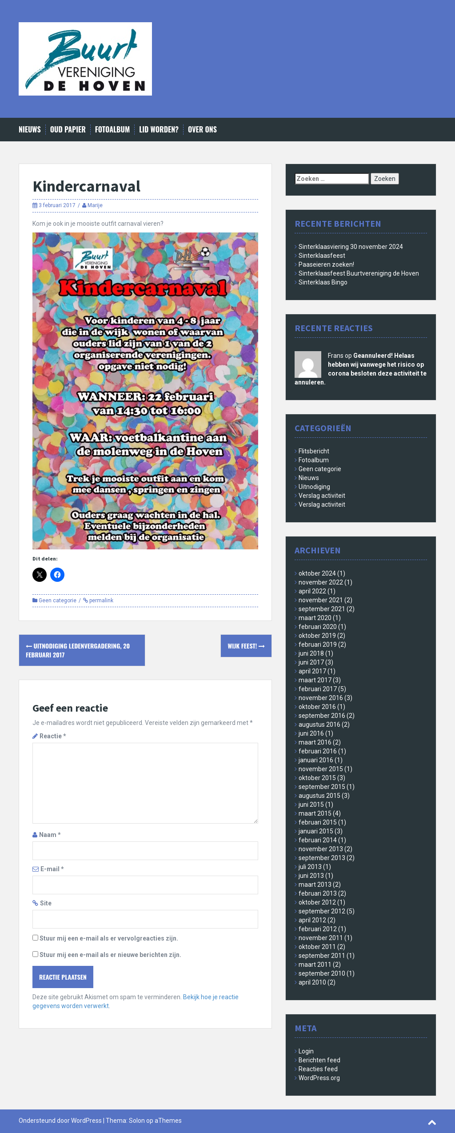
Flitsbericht (314, 451)
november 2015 (321, 769)
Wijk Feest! (246, 645)
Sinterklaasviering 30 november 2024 (351, 246)
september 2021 (322, 609)
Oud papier (68, 129)
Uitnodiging (314, 486)
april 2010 (312, 982)
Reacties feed (318, 1069)
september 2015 (322, 786)
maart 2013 (315, 884)
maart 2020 (315, 617)
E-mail (52, 869)
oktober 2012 (317, 902)
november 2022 (321, 582)
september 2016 (322, 715)
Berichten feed (319, 1060)
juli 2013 (310, 866)
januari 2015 (316, 831)
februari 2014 (318, 840)
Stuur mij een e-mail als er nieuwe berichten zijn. (110, 954)
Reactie (53, 736)
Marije (95, 205)
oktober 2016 (317, 706)
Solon (137, 1120)
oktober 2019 (317, 635)
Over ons (202, 129)
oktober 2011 (317, 946)
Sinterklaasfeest (322, 255)
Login (306, 1051)
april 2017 (312, 671)
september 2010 (322, 973)
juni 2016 (311, 733)
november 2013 (321, 849)
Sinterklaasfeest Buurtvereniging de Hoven (359, 273)
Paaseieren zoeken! (326, 264)
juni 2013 (311, 875)
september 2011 (322, 955)
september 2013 (322, 857)
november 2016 (321, 697)
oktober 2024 (317, 573)
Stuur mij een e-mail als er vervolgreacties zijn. (109, 938)
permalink (100, 600)
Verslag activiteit (322, 495)
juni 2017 (311, 662)
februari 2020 (318, 626)
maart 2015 (315, 813)
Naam (50, 834)
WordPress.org (319, 1077)
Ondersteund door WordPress (60, 1120)
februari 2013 (318, 893)
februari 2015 (318, 822)
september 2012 (322, 911)
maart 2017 (315, 680)
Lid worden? (159, 129)
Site (46, 903)
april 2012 (312, 920)
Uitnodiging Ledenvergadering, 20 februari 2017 (78, 650)
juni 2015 (311, 804)
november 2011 (321, 937)
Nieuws (30, 129)
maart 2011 (315, 964)
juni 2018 (311, 653)
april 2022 (312, 591)
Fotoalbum (112, 129)
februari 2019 (318, 644)
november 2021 (321, 600)
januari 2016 (316, 760)
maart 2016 (315, 742)
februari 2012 (318, 929)
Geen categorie (57, 600)
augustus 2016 (319, 724)
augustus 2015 (319, 795)
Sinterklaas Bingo (323, 282)
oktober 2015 (317, 777)
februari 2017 (318, 689)
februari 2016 (318, 751)
